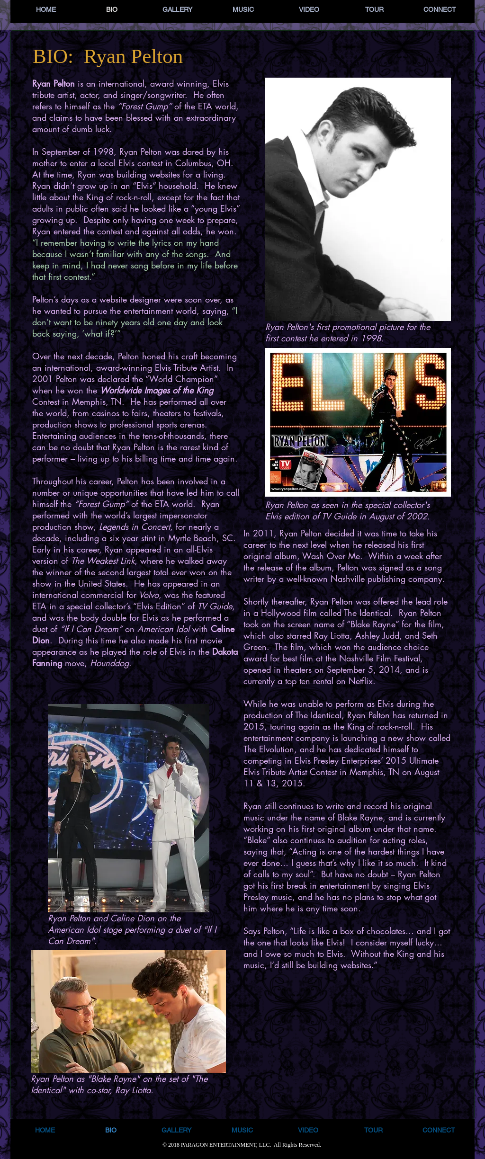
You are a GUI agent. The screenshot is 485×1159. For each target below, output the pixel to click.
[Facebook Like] (346, 859)
